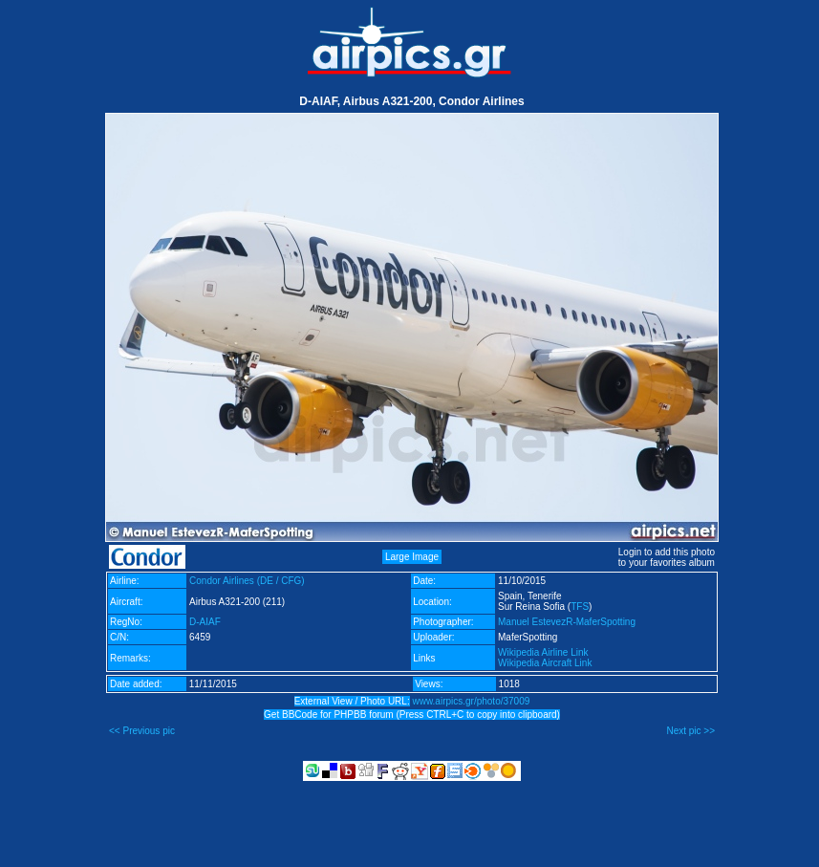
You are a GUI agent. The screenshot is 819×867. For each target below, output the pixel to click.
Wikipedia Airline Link (543, 652)
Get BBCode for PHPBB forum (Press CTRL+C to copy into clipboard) (412, 714)
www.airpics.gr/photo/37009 (470, 701)
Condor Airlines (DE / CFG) (247, 580)
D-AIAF (205, 622)
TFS (580, 606)
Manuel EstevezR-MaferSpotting (567, 622)
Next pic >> (690, 731)
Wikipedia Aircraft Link (545, 663)
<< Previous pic (142, 731)
